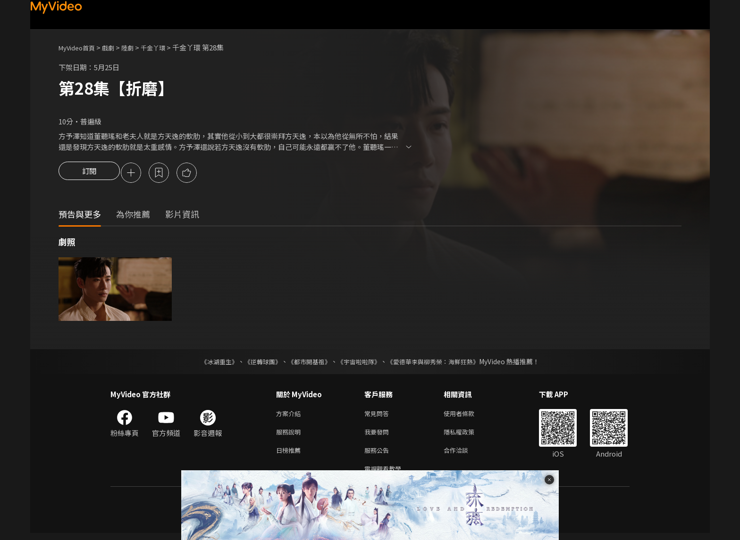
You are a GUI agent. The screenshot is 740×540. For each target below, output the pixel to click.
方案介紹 (290, 415)
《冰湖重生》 (211, 363)
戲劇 (116, 47)
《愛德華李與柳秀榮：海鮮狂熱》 (438, 363)
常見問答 (378, 415)
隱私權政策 (467, 435)
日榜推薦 (290, 455)
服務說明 (290, 435)
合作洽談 (463, 455)
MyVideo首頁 (80, 47)
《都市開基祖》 (307, 363)
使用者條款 (467, 415)
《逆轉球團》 (257, 363)
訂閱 (89, 173)
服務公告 (378, 455)
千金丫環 (165, 47)
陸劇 (137, 47)
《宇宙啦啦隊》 (359, 363)
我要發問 (378, 435)
